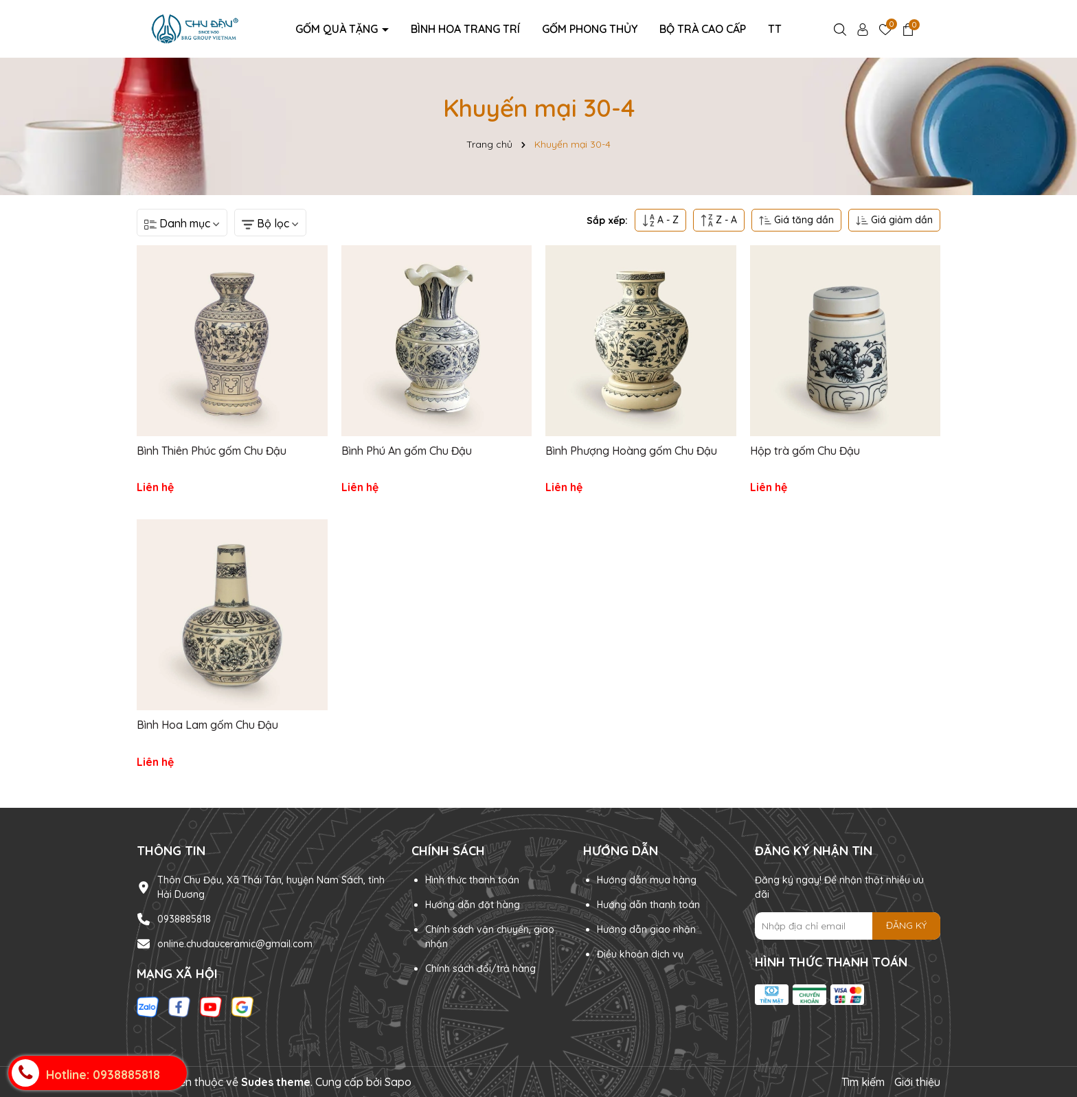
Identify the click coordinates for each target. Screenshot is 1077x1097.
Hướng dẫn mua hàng (646, 880)
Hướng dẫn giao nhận (646, 929)
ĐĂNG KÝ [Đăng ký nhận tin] (906, 925)
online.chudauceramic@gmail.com (235, 944)
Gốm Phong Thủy (589, 29)
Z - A (719, 220)
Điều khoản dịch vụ (640, 954)
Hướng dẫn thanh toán (648, 904)
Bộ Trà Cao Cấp (702, 29)
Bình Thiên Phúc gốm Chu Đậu (211, 450)
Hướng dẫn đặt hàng (472, 904)
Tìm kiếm (863, 1082)
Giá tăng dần (796, 220)
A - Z (660, 220)
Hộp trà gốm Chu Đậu (805, 450)
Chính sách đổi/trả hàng (480, 968)
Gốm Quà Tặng (338, 29)
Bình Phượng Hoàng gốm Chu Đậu (631, 450)
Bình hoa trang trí (465, 29)
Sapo (398, 1082)
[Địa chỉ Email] (847, 926)
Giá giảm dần (894, 220)
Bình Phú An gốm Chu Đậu (406, 450)
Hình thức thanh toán (472, 880)
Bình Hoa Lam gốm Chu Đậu (207, 725)
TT (775, 29)
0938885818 (184, 919)
